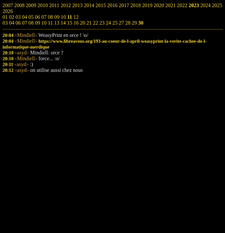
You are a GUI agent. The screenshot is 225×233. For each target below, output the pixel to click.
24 (108, 23)
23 (101, 23)
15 (69, 23)
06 (18, 23)
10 (44, 23)
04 (11, 23)
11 (50, 23)
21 (88, 23)
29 (134, 23)
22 (95, 23)
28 (127, 23)
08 (31, 23)
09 (37, 23)
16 (76, 23)
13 (56, 23)
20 (82, 23)
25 (114, 23)
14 (63, 23)
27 (121, 23)
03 (5, 23)
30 (140, 23)
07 (24, 23)
